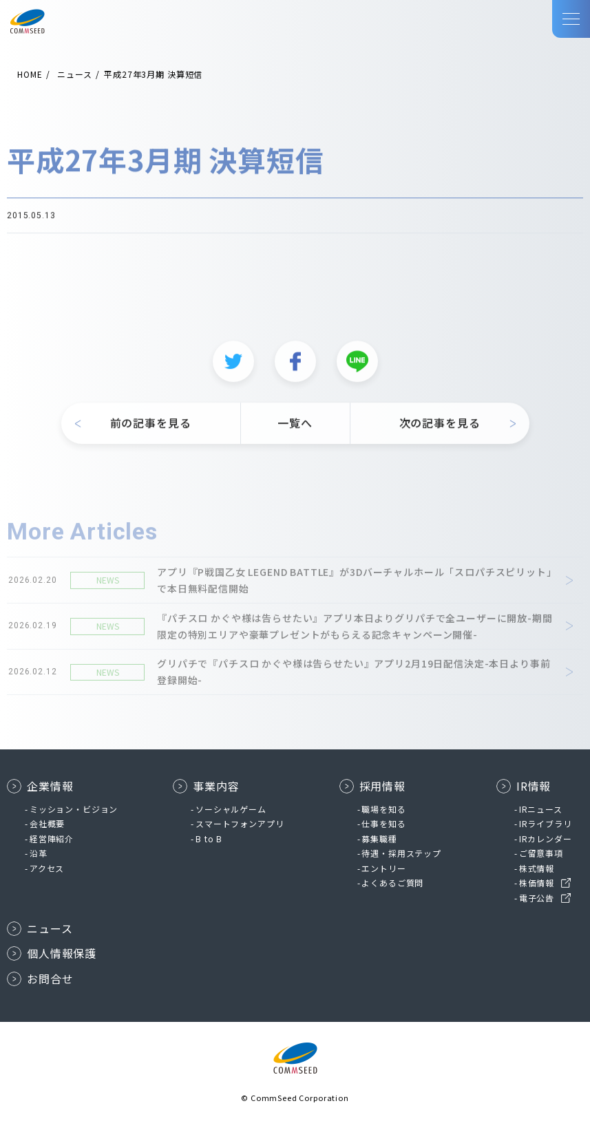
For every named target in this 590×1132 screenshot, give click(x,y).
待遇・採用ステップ (401, 853)
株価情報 (536, 882)
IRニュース (540, 809)
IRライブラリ (545, 823)
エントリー (383, 868)
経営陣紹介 (52, 838)
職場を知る (383, 809)
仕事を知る (383, 823)
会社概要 (47, 823)
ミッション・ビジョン (74, 809)
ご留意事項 (541, 853)
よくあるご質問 (392, 882)
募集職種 (379, 838)
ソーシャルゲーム (231, 809)
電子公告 (536, 898)
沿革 (39, 853)
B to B (209, 838)
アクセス (47, 868)
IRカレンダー (545, 838)
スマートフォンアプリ (240, 823)
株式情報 (536, 868)
